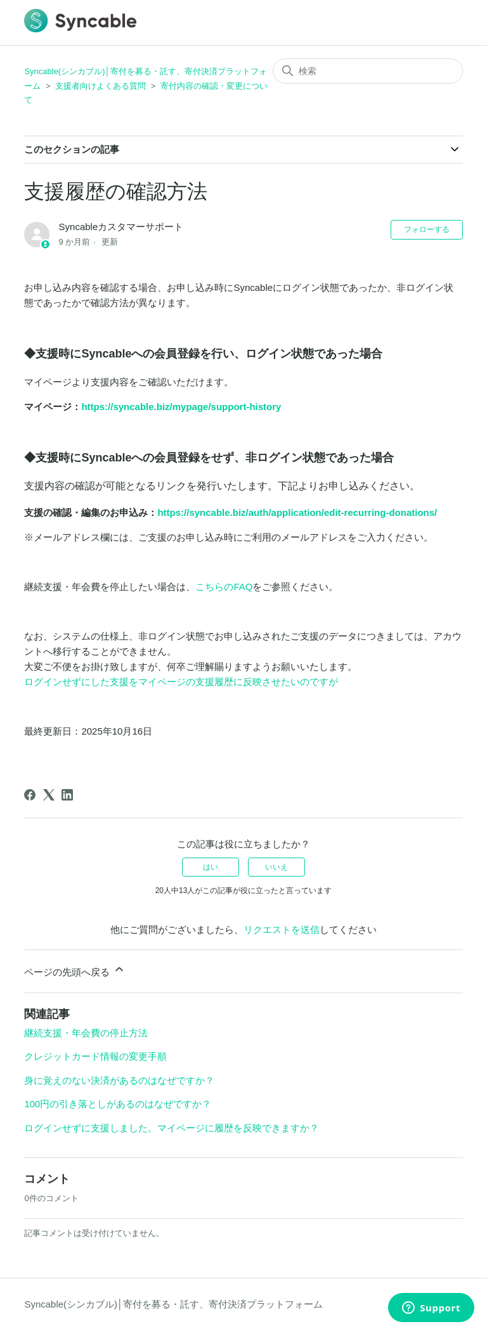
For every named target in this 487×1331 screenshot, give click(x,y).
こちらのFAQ (223, 586)
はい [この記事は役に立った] (210, 867)
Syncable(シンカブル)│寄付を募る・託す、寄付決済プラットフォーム (173, 1304)
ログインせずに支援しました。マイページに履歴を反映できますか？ (171, 1127)
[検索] (368, 71)
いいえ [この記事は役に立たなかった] (276, 867)
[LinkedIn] (67, 795)
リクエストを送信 (282, 929)
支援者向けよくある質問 (100, 86)
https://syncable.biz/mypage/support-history (181, 406)
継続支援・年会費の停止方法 (86, 1032)
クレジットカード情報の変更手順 (95, 1056)
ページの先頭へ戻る (74, 970)
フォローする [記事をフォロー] (427, 229)
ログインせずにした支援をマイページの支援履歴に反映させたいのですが (181, 681)
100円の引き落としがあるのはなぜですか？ (117, 1103)
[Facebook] (30, 795)
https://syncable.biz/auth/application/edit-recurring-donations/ (297, 512)
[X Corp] (49, 795)
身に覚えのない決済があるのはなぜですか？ (119, 1080)
